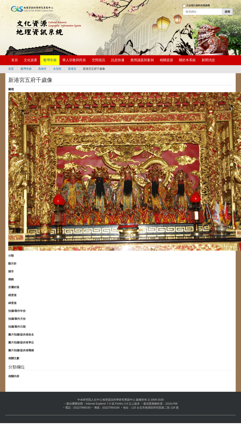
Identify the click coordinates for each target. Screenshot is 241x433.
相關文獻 (13, 358)
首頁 (14, 60)
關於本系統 (187, 60)
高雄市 (42, 68)
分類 (11, 255)
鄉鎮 (11, 279)
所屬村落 (13, 287)
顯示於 (12, 263)
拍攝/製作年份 (17, 310)
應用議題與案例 (142, 60)
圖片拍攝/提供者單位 (21, 342)
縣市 (11, 271)
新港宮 (72, 68)
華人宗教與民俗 (74, 60)
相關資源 (166, 60)
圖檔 (11, 89)
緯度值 (12, 303)
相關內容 (13, 376)
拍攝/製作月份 (17, 318)
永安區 (57, 68)
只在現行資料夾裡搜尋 (198, 5)
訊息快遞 (117, 60)
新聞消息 (208, 60)
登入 (177, 17)
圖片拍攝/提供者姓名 (21, 334)
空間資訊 (98, 60)
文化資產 (30, 60)
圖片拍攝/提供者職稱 (21, 350)
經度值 (12, 295)
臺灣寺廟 (50, 60)
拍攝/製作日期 (17, 326)
